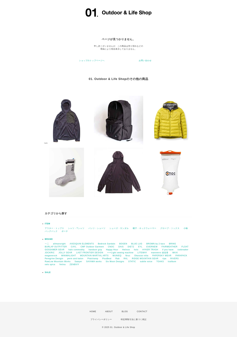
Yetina (62, 264)
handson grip (95, 250)
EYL (140, 247)
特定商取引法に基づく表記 (133, 319)
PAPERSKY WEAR (161, 255)
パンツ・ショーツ (96, 228)
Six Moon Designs (115, 261)
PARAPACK (181, 255)
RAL (126, 258)
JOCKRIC (50, 252)
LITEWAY (142, 252)
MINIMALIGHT (68, 255)
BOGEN (123, 244)
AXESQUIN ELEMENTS (82, 244)
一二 (47, 244)
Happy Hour (112, 250)
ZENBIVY (74, 264)
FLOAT (185, 247)
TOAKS (160, 261)
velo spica (50, 264)
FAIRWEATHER (170, 247)
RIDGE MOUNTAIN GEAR (145, 258)
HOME (93, 311)
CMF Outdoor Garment (92, 247)
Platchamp (92, 258)
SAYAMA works (94, 261)
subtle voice (146, 261)
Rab (118, 258)
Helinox (126, 250)
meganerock (51, 255)
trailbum (172, 261)
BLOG (125, 311)
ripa (164, 258)
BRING (172, 244)
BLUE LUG (136, 244)
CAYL (74, 247)
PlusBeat (106, 258)
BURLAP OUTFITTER (56, 247)
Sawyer (78, 261)
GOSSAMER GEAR (55, 250)
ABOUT (109, 311)
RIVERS (174, 258)
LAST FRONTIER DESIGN (89, 252)
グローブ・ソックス (170, 228)
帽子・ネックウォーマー (144, 228)
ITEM (47, 224)
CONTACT (142, 311)
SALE (48, 272)
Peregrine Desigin (54, 258)
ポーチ (65, 231)
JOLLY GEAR (65, 252)
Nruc (127, 255)
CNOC (111, 247)
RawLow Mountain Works (58, 261)
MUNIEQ (117, 255)
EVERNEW (152, 247)
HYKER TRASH (150, 250)
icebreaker (183, 250)
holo (136, 250)
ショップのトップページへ (92, 60)
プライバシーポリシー (101, 319)
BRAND (49, 239)
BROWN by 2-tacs (155, 244)
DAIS (121, 247)
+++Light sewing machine (120, 252)
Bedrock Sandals (106, 244)
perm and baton (75, 258)
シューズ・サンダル (119, 228)
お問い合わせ (145, 60)
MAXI (175, 252)
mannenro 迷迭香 (159, 252)
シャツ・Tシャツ (76, 228)
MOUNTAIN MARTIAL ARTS (94, 255)
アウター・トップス (54, 228)
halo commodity (76, 250)
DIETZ (131, 247)
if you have (167, 250)
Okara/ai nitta (141, 255)
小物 (186, 228)
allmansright (59, 244)
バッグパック (51, 231)
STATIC (132, 261)
